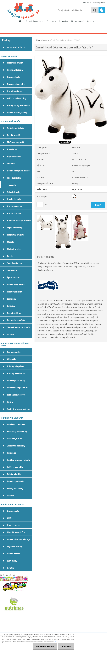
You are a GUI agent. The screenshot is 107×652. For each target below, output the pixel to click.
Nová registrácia (99, 2)
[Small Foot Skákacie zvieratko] (71, 56)
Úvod (38, 40)
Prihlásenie (87, 2)
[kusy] (40, 204)
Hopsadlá (45, 40)
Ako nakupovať (77, 21)
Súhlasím (66, 646)
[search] (94, 10)
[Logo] (19, 10)
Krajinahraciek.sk (7, 575)
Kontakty (90, 21)
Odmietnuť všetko (45, 646)
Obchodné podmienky (34, 21)
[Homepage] (20, 21)
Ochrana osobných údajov (57, 21)
